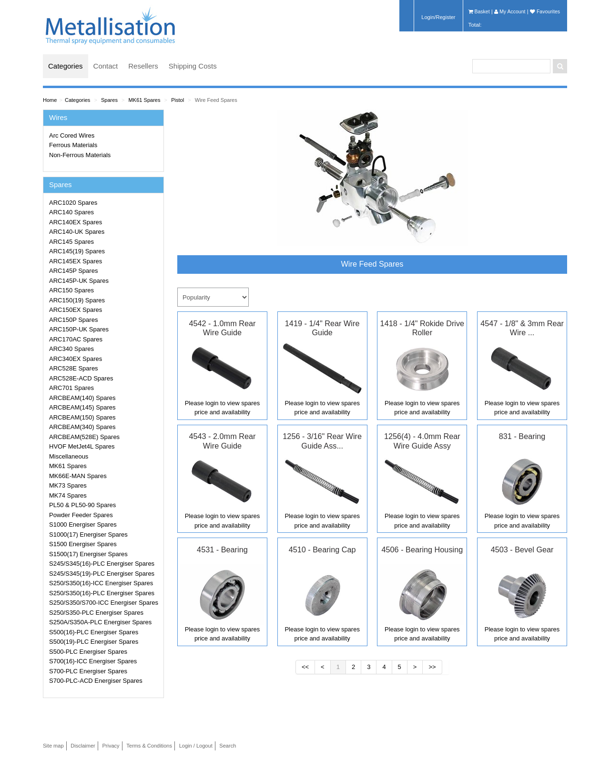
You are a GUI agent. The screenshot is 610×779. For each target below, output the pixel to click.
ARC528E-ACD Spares (81, 378)
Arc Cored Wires (71, 135)
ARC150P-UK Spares (79, 329)
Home (50, 100)
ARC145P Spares (73, 270)
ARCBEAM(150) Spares (82, 417)
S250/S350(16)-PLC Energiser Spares (101, 593)
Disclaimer (83, 746)
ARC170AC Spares (75, 339)
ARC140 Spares (71, 212)
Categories (65, 66)
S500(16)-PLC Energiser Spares (93, 632)
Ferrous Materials (73, 145)
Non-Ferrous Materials (80, 155)
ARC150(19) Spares (77, 300)
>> (432, 666)
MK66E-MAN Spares (78, 475)
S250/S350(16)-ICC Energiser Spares (101, 583)
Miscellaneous (68, 456)
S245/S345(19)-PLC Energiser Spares (101, 573)
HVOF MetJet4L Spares (82, 446)
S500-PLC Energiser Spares (88, 651)
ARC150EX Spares (75, 309)
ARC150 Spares (71, 290)
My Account (509, 11)
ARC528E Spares (73, 368)
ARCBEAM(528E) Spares (84, 436)
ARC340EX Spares (75, 358)
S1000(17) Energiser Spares (88, 534)
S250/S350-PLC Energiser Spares (96, 612)
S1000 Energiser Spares (83, 524)
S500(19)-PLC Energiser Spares (93, 641)
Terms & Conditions (149, 746)
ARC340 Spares (71, 348)
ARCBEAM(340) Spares (82, 426)
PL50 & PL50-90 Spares (82, 505)
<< (305, 666)
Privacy (110, 746)
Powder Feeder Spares (81, 515)
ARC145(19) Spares (77, 251)
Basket (479, 11)
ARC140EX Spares (75, 222)
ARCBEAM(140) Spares (82, 397)
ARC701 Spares (71, 387)
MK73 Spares (68, 485)
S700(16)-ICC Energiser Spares (93, 661)
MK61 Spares (145, 100)
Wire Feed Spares (216, 100)
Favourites (545, 11)
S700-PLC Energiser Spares (88, 671)
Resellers (143, 66)
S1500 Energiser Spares (83, 544)
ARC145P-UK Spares (79, 280)
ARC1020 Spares (73, 202)
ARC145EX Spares (75, 261)
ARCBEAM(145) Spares (82, 407)
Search (227, 746)
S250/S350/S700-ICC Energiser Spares (103, 602)
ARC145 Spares (71, 241)
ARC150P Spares (73, 319)
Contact (105, 66)
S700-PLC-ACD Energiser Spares (95, 680)
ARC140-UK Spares (76, 231)
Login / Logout (196, 746)
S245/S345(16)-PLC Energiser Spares (101, 563)
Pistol (177, 100)
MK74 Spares (68, 495)
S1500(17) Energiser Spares (88, 554)
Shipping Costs (193, 66)
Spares (109, 100)
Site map (53, 746)
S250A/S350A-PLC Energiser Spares (100, 622)
